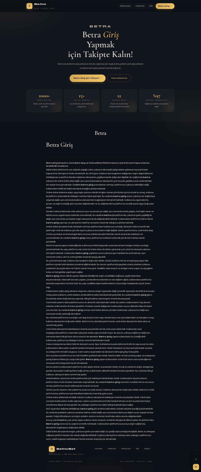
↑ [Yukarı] (196, 452)
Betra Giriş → (165, 6)
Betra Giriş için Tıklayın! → (87, 78)
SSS (151, 6)
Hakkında (140, 6)
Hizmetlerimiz (119, 78)
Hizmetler (98, 449)
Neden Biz (112, 449)
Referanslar (125, 6)
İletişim (147, 449)
